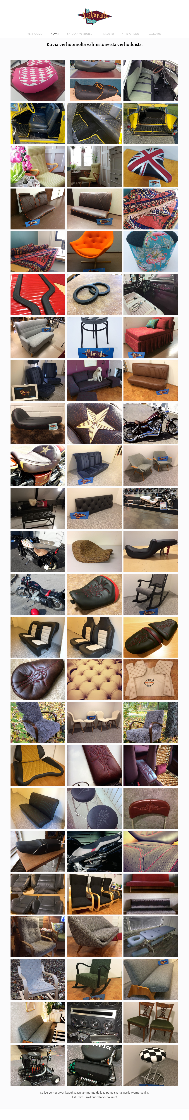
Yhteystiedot (131, 33)
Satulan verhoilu (79, 33)
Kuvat (55, 33)
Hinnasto (107, 33)
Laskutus (155, 33)
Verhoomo (35, 33)
